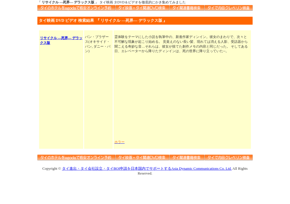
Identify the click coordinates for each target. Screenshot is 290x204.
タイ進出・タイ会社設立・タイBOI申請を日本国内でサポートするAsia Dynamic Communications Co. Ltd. (147, 168)
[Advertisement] (182, 96)
